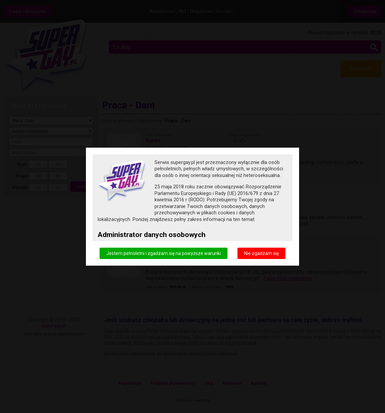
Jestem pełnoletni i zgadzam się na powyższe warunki (163, 253)
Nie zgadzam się (261, 253)
